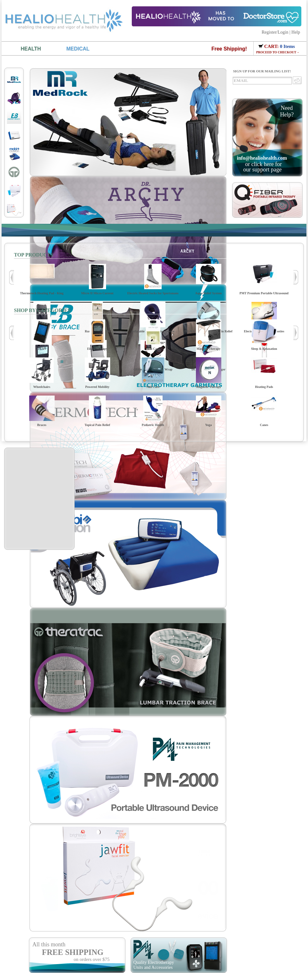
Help (295, 32)
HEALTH (31, 48)
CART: (272, 46)
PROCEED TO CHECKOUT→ (277, 52)
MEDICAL (78, 48)
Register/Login (275, 32)
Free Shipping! (229, 48)
